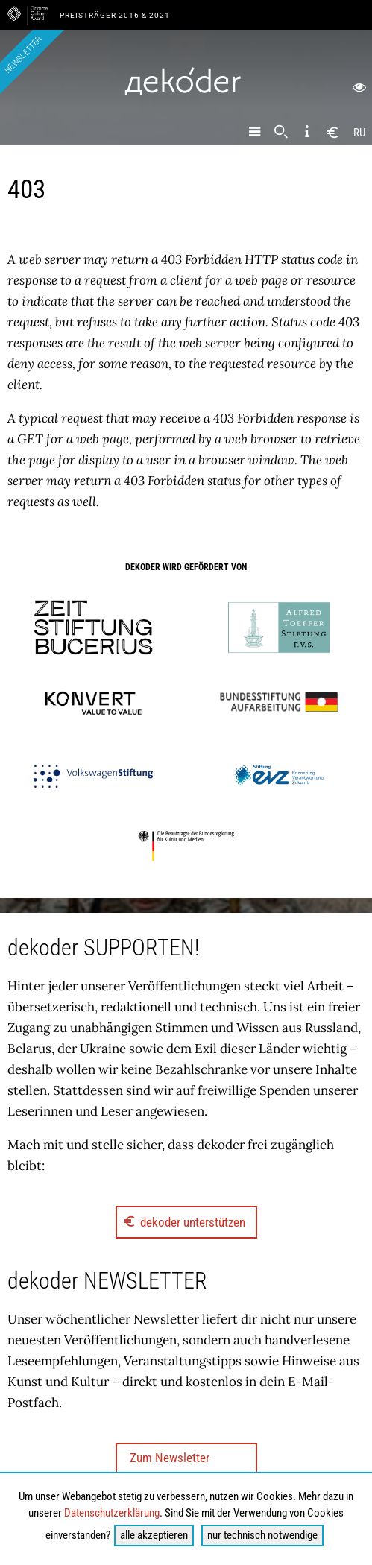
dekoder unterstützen (183, 1221)
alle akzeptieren (154, 1535)
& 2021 (156, 15)
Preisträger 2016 (101, 15)
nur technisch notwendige (262, 1535)
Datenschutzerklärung (112, 1513)
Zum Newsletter (169, 1457)
